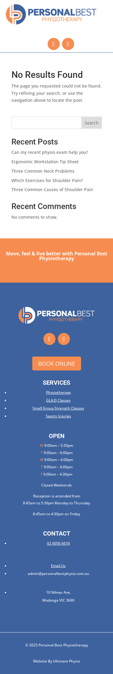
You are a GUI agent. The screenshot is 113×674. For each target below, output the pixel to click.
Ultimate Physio (66, 661)
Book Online (56, 363)
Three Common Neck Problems (42, 171)
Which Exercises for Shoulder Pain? (47, 180)
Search (92, 123)
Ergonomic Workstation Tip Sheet (45, 161)
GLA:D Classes (58, 400)
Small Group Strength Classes (58, 408)
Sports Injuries (58, 416)
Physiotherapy (58, 392)
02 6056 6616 (58, 543)
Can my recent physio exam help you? (49, 152)
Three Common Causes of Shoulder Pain (52, 189)
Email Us (58, 565)
